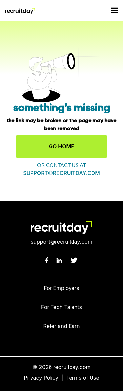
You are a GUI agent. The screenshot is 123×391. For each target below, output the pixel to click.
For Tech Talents (61, 307)
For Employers (61, 288)
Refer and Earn (61, 326)
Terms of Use (82, 377)
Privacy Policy (41, 377)
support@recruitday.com (61, 173)
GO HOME (61, 146)
